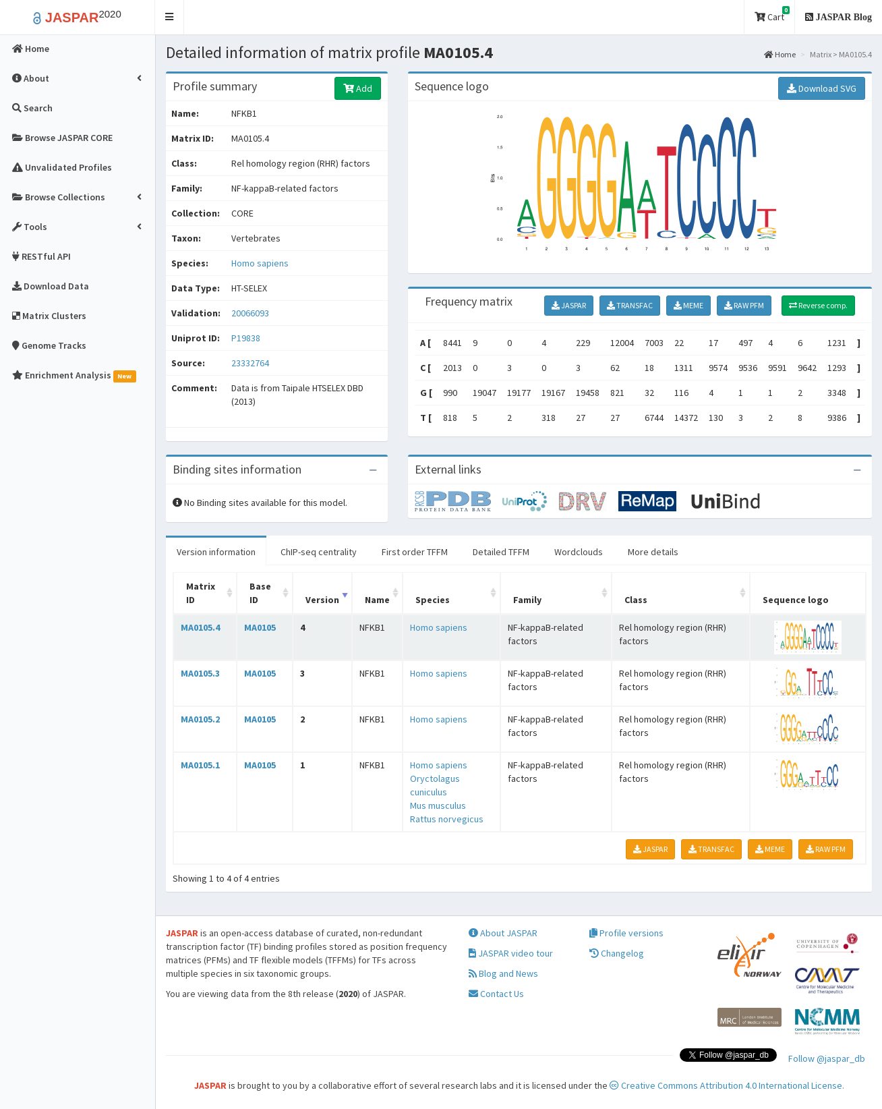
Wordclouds (578, 552)
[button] (169, 17)
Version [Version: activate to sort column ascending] (322, 600)
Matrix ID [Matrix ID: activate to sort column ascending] (200, 593)
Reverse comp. (818, 305)
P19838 (246, 338)
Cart (772, 14)
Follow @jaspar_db (826, 1058)
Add (357, 88)
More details (653, 552)
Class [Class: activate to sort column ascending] (635, 600)
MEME (688, 305)
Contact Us (496, 994)
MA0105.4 (200, 627)
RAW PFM (744, 305)
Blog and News (503, 973)
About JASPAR (503, 933)
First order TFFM (415, 552)
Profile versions (626, 933)
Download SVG (821, 88)
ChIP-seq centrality (319, 552)
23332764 (250, 363)
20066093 (250, 313)
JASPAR (569, 305)
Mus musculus (438, 805)
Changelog (616, 953)
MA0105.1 (200, 765)
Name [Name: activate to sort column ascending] (377, 600)
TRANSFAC (630, 305)
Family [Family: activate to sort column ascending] (527, 600)
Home (780, 54)
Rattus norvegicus (446, 819)
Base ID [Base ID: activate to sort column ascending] (260, 593)
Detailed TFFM (501, 552)
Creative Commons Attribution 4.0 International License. (727, 1085)
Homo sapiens (260, 263)
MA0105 (260, 627)
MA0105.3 (200, 673)
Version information (216, 552)
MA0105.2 (200, 719)
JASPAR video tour (511, 953)
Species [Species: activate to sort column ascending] (432, 600)
